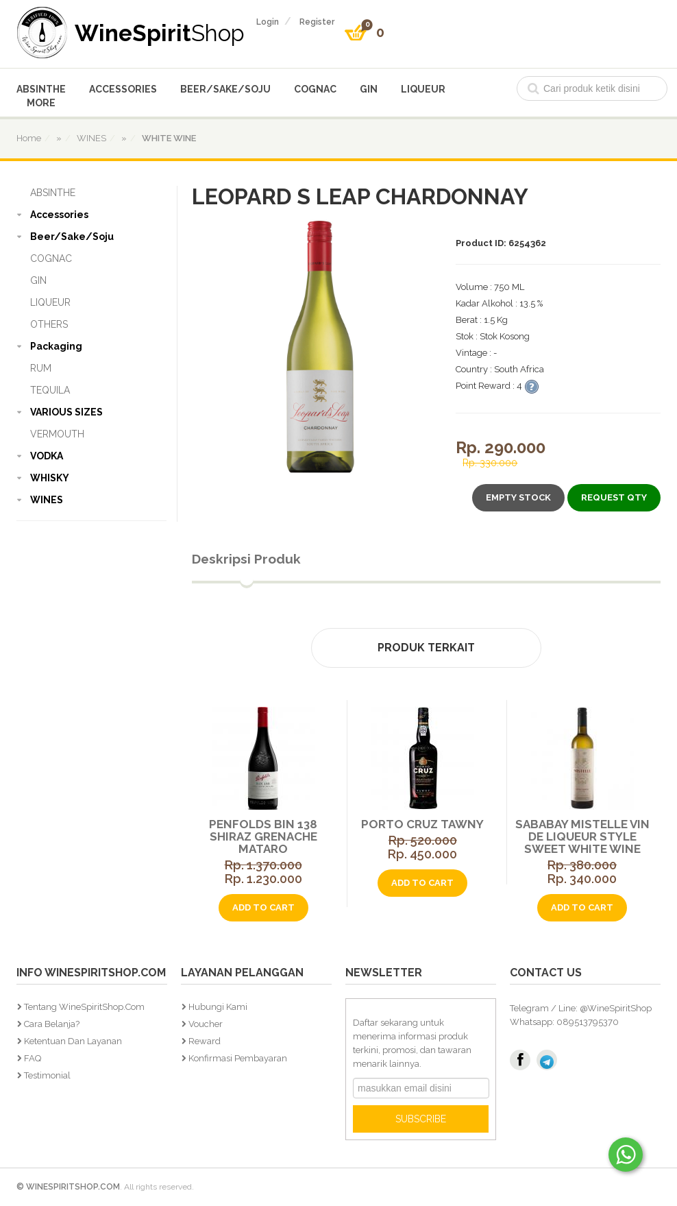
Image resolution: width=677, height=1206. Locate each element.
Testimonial (47, 1075)
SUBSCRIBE (420, 1118)
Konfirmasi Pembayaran (237, 1058)
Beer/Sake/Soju (225, 89)
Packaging (56, 346)
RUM (40, 368)
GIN (369, 89)
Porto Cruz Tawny (422, 824)
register (316, 22)
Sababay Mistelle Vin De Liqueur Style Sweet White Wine (582, 836)
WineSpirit (160, 32)
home (28, 138)
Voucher (205, 1024)
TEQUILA (50, 390)
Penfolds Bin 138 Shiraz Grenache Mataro (263, 836)
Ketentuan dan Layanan (73, 1041)
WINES (46, 499)
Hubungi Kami (217, 1007)
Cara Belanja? (51, 1024)
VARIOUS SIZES (66, 412)
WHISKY (49, 477)
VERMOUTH (57, 434)
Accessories (123, 89)
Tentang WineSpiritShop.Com (84, 1007)
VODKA (46, 455)
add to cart (263, 907)
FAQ (32, 1058)
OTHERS (49, 324)
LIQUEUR (423, 89)
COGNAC (315, 89)
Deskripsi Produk (246, 558)
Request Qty (614, 497)
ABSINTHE (41, 89)
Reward (204, 1041)
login (267, 22)
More (41, 102)
